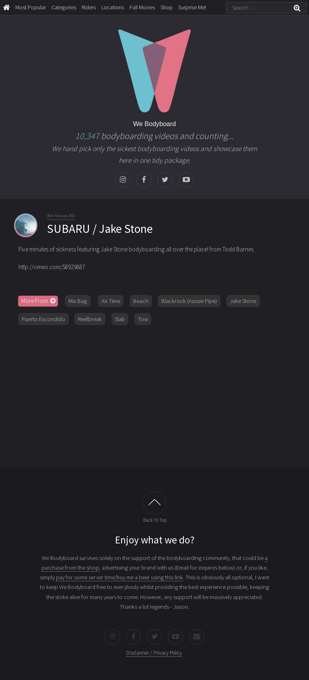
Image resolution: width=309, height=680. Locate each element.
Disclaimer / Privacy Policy (154, 652)
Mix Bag (77, 301)
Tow (143, 319)
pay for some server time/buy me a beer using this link (119, 577)
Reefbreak (90, 319)
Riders (89, 7)
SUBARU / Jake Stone (100, 228)
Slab (120, 319)
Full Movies (142, 7)
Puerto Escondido (43, 319)
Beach (140, 301)
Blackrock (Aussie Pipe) (189, 301)
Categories (64, 7)
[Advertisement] (154, 393)
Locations (112, 7)
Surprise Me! (192, 7)
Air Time (110, 301)
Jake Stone (243, 301)
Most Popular (30, 7)
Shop (167, 7)
